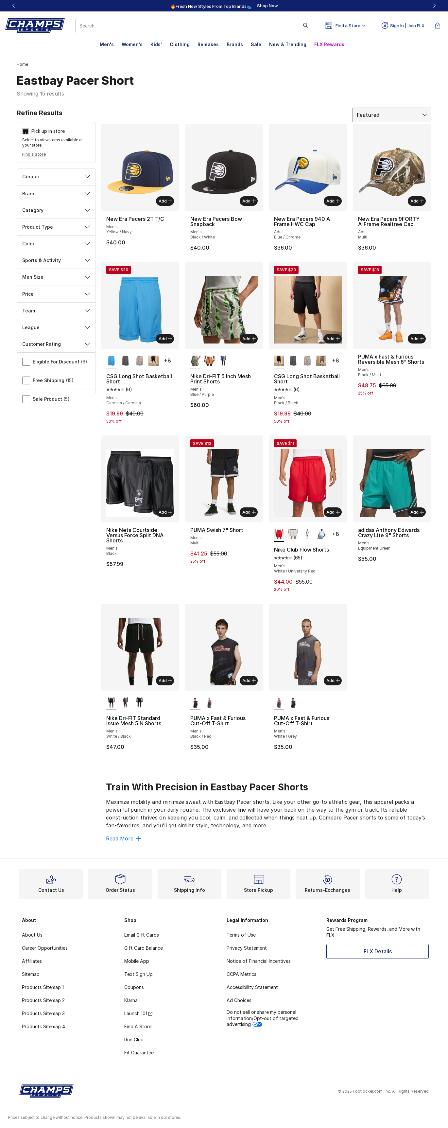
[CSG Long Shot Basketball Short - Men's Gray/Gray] (125, 361)
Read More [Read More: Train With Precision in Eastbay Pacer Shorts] (123, 838)
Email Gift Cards (141, 935)
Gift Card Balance (143, 948)
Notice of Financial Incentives (259, 961)
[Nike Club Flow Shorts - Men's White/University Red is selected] (279, 534)
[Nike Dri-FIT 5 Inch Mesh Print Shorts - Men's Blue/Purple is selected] (195, 361)
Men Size (56, 277)
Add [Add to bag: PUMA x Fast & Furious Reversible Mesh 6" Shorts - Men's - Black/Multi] (417, 338)
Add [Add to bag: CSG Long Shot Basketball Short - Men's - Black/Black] (333, 338)
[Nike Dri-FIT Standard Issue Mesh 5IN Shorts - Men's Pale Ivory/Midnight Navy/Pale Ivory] (139, 703)
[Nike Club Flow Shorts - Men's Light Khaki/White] (307, 534)
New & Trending (287, 44)
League (56, 327)
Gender (56, 176)
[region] (224, 6)
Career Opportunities (45, 948)
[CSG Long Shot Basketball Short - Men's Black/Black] (153, 361)
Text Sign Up (138, 974)
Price (56, 294)
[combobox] (194, 25)
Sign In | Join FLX (403, 25)
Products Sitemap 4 (43, 1026)
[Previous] (13, 5)
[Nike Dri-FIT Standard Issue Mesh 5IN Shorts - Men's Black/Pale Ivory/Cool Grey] (125, 703)
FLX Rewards (329, 44)
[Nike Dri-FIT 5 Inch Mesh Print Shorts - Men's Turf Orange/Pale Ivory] (209, 361)
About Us (32, 935)
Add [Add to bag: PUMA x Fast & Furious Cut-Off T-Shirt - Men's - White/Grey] (333, 680)
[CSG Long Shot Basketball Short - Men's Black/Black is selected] (279, 361)
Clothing (180, 44)
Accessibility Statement (252, 987)
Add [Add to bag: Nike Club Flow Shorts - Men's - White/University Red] (333, 512)
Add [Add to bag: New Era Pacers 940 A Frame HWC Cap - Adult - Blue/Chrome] (333, 200)
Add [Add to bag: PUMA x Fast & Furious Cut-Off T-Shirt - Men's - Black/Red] (249, 680)
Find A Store (137, 1026)
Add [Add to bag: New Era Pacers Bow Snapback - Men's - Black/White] (249, 200)
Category (56, 210)
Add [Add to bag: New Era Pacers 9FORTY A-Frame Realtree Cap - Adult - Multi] (417, 200)
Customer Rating (56, 344)
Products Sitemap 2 (43, 1000)
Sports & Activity (56, 260)
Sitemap (31, 974)
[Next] (434, 5)
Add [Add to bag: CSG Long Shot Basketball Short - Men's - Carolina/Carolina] (165, 338)
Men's (107, 44)
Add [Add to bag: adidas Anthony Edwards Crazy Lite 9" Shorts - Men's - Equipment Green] (417, 512)
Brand (56, 193)
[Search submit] (306, 25)
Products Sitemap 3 (43, 1013)
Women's (132, 44)
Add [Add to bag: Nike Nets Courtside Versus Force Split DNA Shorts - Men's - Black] (165, 512)
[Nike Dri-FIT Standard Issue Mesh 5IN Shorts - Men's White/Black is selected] (111, 703)
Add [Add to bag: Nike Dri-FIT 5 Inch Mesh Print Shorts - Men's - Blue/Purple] (249, 338)
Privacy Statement (247, 948)
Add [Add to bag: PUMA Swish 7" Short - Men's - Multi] (249, 512)
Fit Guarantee (139, 1052)
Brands (235, 44)
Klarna (131, 1000)
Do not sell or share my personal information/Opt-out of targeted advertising (263, 1018)
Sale (256, 44)
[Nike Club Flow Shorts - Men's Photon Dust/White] (293, 534)
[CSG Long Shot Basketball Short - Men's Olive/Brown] (321, 361)
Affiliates (32, 961)
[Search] (194, 25)
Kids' (156, 44)
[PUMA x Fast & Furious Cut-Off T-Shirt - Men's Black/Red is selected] (195, 703)
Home (22, 64)
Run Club (134, 1039)
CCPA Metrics (241, 974)
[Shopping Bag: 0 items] (437, 25)
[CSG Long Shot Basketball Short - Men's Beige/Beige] (139, 361)
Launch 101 (138, 1013)
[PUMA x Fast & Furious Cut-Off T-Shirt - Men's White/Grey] (209, 703)
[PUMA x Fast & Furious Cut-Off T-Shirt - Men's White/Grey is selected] (279, 703)
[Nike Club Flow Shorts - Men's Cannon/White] (321, 534)
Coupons (134, 987)
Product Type (56, 227)
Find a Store (34, 154)
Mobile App (136, 961)
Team (56, 310)
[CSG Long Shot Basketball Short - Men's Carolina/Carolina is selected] (111, 361)
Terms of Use (241, 935)
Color (56, 243)
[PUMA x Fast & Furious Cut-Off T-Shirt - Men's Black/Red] (293, 703)
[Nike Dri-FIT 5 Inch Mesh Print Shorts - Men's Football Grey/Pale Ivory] (223, 361)
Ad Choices (239, 1000)
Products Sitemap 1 (43, 987)
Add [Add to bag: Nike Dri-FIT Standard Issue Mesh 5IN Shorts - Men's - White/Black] (165, 680)
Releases (208, 44)
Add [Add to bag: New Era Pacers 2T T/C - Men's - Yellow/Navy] (165, 200)
